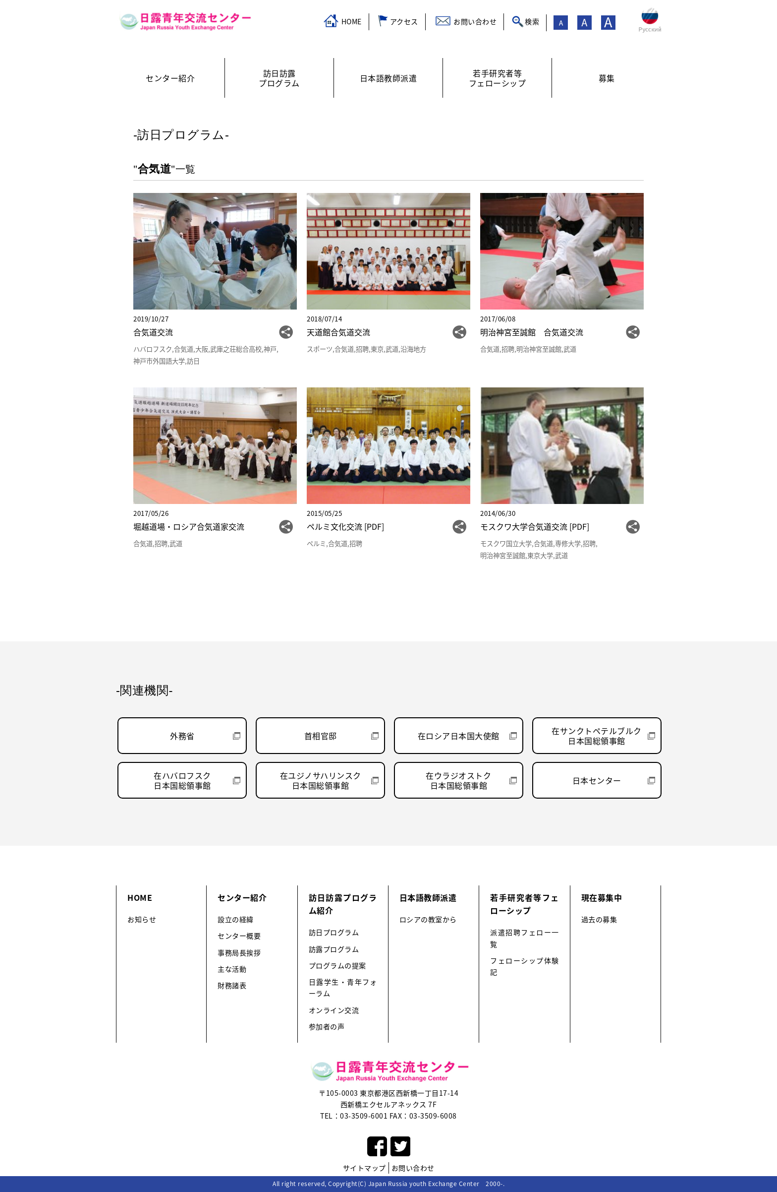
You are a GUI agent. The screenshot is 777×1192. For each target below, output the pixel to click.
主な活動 (232, 969)
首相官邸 (320, 736)
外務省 (182, 736)
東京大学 (540, 555)
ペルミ (316, 543)
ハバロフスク (152, 349)
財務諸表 (232, 985)
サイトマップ (364, 1168)
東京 (377, 349)
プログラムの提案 (337, 965)
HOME (351, 21)
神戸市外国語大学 (159, 361)
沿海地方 (413, 349)
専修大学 (568, 543)
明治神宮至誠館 (538, 349)
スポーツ (320, 349)
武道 (392, 349)
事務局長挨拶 (239, 952)
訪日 (193, 361)
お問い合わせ (475, 21)
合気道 (183, 349)
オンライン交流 (334, 1010)
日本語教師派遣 (428, 897)
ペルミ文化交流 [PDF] (345, 526)
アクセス (404, 21)
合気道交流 (153, 332)
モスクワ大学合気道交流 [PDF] (534, 526)
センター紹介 (242, 897)
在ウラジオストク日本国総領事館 (458, 780)
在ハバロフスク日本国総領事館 (182, 780)
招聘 (362, 349)
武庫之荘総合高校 (236, 349)
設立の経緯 (236, 919)
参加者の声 (327, 1026)
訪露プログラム (334, 949)
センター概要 (239, 936)
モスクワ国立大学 (506, 543)
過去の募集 (599, 919)
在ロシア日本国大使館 (459, 736)
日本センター (596, 780)
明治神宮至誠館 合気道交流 (531, 332)
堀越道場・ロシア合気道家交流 (188, 526)
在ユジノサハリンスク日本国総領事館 (320, 780)
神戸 (270, 349)
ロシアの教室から (428, 919)
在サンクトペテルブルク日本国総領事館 (597, 736)
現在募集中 (601, 897)
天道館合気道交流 (338, 332)
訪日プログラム (334, 932)
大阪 (201, 349)
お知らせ (141, 919)
